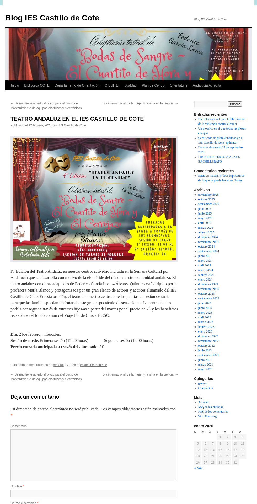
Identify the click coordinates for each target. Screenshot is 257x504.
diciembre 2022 (208, 336)
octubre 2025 (206, 199)
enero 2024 (205, 279)
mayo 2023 (205, 312)
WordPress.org (207, 416)
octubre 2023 (206, 294)
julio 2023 (204, 303)
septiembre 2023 (208, 298)
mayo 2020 (205, 369)
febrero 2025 (206, 232)
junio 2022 (205, 350)
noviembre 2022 (208, 341)
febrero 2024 (206, 275)
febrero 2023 (206, 327)
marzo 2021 (205, 364)
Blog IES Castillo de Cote (52, 17)
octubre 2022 (206, 345)
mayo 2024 (205, 260)
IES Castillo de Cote (72, 125)
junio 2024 (205, 256)
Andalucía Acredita (207, 85)
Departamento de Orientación (77, 85)
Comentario (18, 426)
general (58, 365)
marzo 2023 (205, 322)
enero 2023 (205, 331)
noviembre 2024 (208, 242)
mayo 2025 (205, 218)
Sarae (201, 176)
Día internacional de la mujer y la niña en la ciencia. (141, 103)
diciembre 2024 (208, 237)
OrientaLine (179, 85)
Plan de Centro (153, 85)
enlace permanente (93, 365)
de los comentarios (213, 412)
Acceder (203, 402)
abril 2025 (204, 223)
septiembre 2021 (208, 355)
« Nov (198, 468)
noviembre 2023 (208, 289)
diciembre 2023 (208, 284)
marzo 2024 (205, 270)
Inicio (15, 85)
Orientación (205, 388)
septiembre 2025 (208, 204)
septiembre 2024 (208, 251)
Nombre (17, 486)
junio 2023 (205, 308)
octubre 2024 (206, 246)
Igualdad (130, 85)
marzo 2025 (205, 227)
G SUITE (111, 85)
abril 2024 (204, 265)
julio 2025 (204, 209)
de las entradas (210, 407)
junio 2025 (205, 213)
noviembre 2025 (208, 194)
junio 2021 (205, 360)
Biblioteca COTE (36, 85)
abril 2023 (204, 317)
